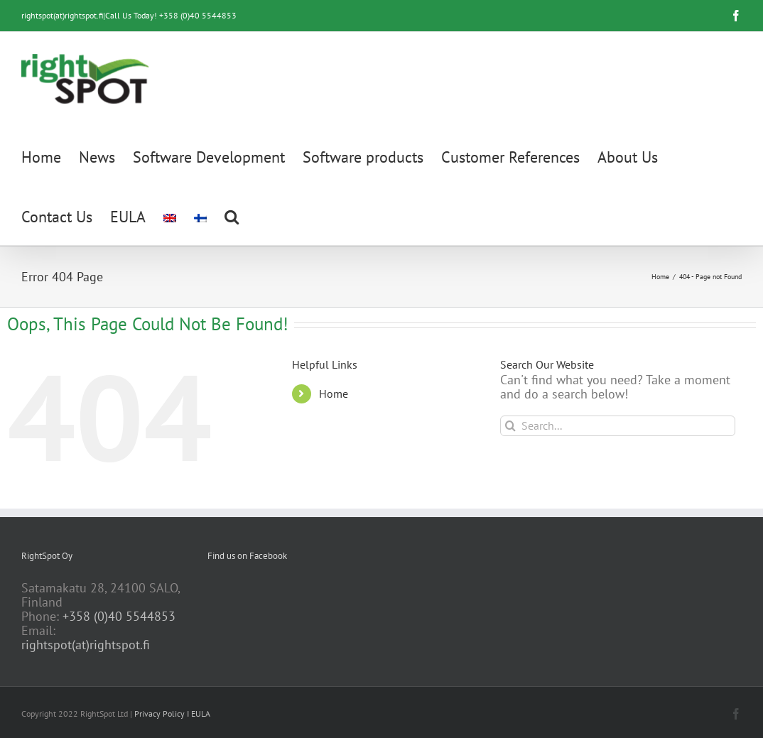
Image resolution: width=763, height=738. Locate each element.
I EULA (198, 713)
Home (333, 393)
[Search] (510, 426)
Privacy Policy (159, 713)
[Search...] (617, 426)
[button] (231, 215)
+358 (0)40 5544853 (119, 616)
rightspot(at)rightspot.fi (85, 644)
